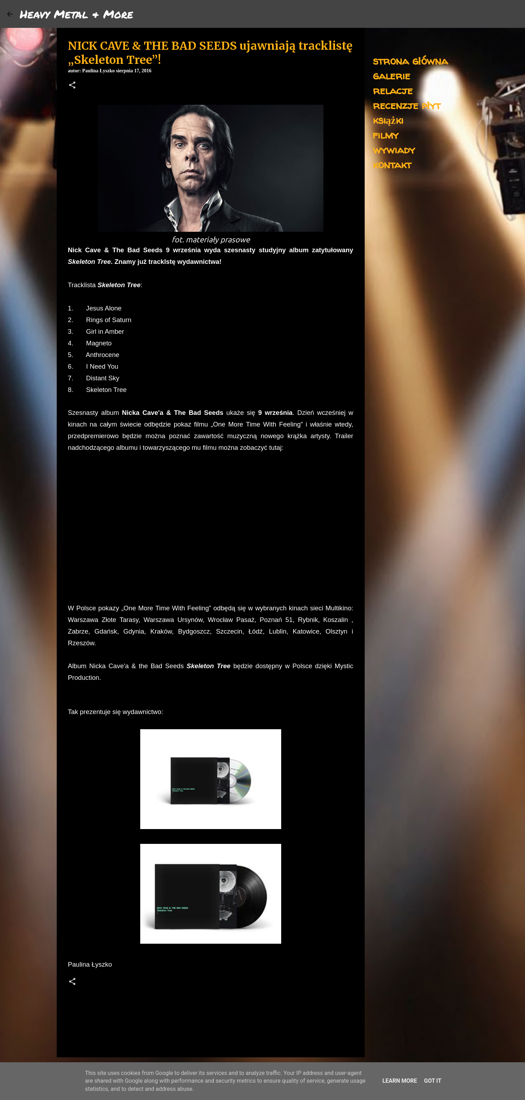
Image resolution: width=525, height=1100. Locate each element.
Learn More (399, 1080)
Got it (432, 1080)
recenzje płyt (406, 105)
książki (388, 120)
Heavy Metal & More (76, 14)
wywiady (394, 149)
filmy (386, 134)
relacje (393, 90)
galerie (391, 75)
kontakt (392, 164)
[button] (72, 86)
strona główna (410, 60)
